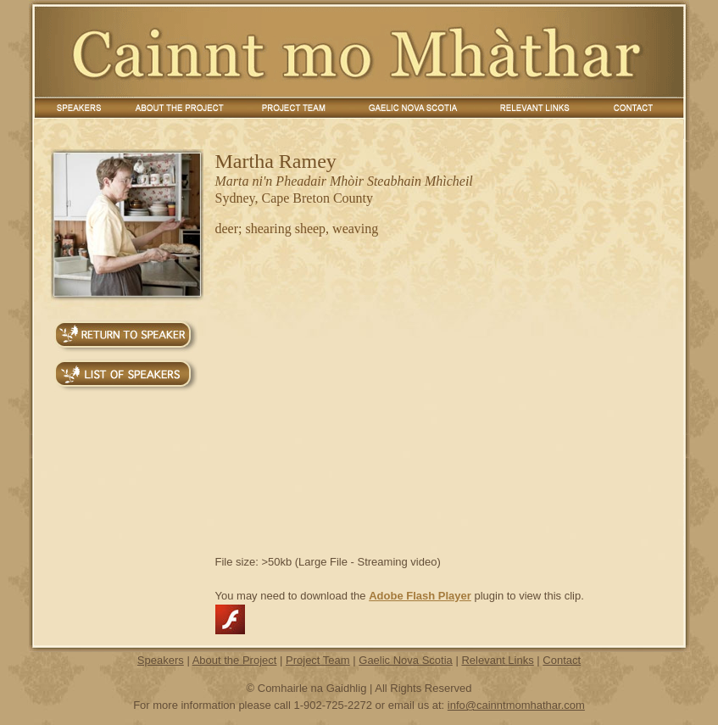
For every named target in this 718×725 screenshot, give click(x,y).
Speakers (160, 660)
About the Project (234, 660)
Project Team (318, 660)
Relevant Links (497, 660)
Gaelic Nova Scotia (406, 660)
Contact (562, 660)
